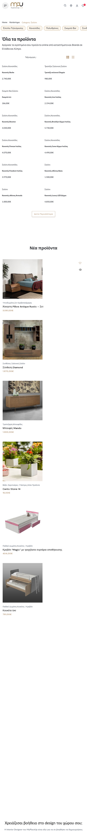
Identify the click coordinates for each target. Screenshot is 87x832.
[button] (80, 263)
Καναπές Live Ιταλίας (53, 97)
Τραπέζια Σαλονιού (53, 66)
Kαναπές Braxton (9, 122)
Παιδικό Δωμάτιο (9, 546)
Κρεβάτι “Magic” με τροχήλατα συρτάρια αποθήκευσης (32, 549)
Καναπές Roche (8, 72)
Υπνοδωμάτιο (8, 303)
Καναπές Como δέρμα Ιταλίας (56, 146)
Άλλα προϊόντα (33, 485)
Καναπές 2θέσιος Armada (12, 196)
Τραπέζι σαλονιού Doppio (55, 72)
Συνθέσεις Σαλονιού (11, 363)
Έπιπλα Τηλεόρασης (13, 28)
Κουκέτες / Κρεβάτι (25, 546)
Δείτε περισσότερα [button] (43, 214)
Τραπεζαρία (7, 424)
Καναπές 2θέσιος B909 (54, 171)
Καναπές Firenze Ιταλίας (11, 146)
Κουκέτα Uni (9, 610)
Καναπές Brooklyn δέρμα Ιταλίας (58, 122)
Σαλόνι (5, 66)
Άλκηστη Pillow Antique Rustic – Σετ (23, 306)
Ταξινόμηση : (31, 57)
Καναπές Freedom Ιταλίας (12, 171)
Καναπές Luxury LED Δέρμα (55, 196)
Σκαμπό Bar (70, 28)
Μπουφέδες (18, 424)
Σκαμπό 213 (6, 97)
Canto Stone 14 (12, 489)
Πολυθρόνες (52, 28)
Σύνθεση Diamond (13, 367)
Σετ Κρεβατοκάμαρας (23, 303)
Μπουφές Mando (12, 428)
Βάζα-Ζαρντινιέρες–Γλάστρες (15, 485)
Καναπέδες (34, 28)
